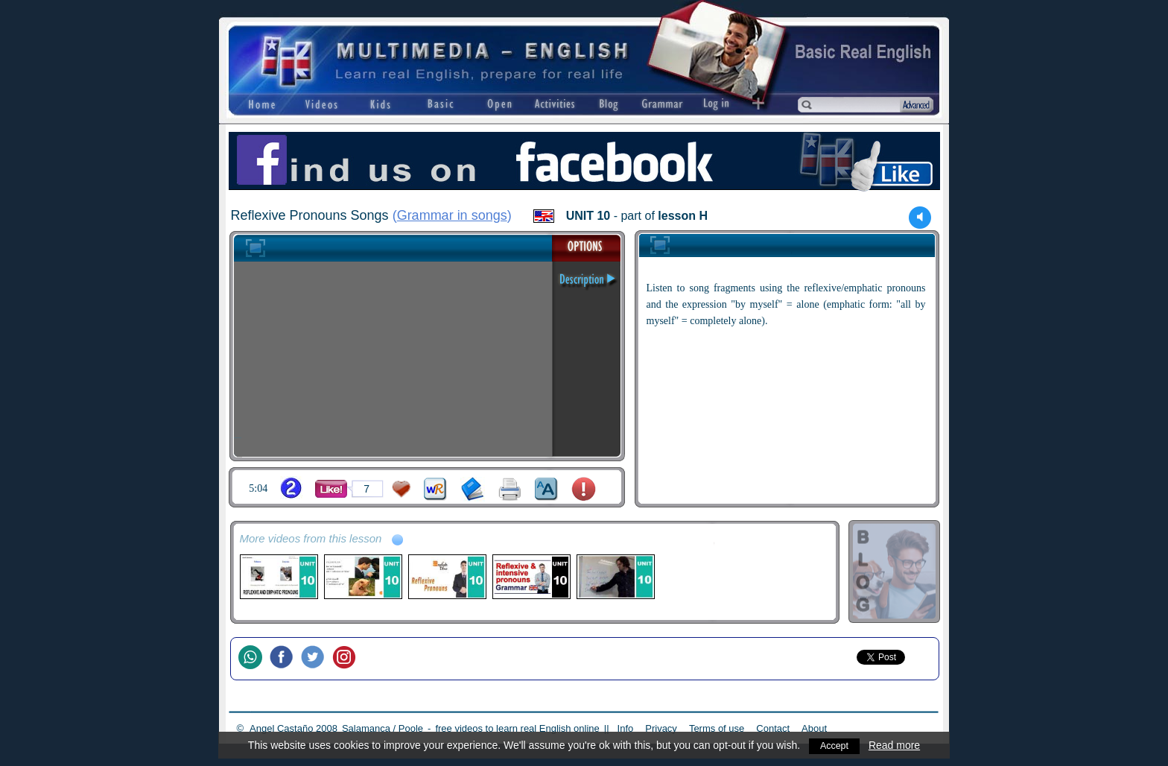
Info (626, 728)
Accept (835, 745)
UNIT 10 (588, 215)
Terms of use (716, 728)
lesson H (683, 215)
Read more (895, 745)
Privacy (661, 728)
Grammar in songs (452, 215)
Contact (773, 728)
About (814, 728)
